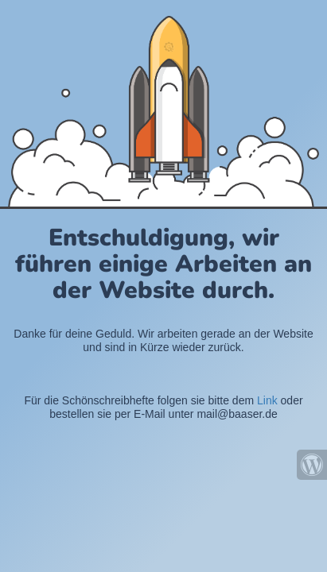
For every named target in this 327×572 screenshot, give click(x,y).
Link (267, 400)
